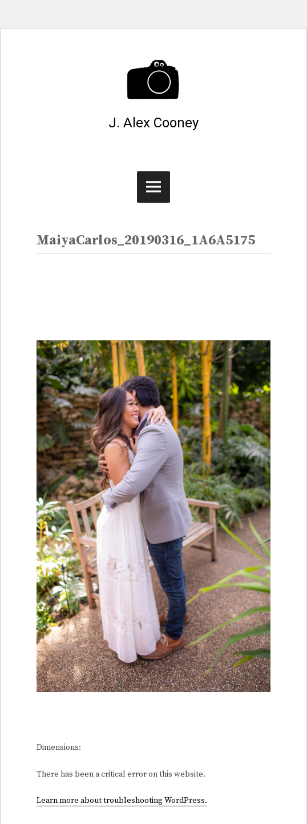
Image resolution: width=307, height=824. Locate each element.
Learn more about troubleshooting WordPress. (122, 800)
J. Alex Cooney (153, 123)
